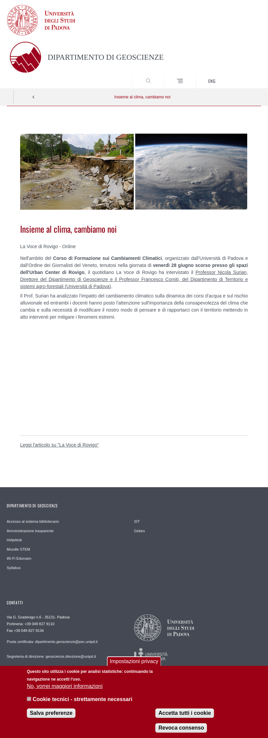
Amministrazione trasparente (30, 531)
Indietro (33, 97)
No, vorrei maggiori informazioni (65, 686)
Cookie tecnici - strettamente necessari (82, 699)
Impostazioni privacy (134, 661)
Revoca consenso (181, 728)
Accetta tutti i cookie (184, 713)
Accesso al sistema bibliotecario (33, 521)
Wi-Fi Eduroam (19, 558)
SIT (137, 521)
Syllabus (14, 568)
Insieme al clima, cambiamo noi (142, 97)
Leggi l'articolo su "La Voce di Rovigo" (59, 445)
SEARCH (243, 75)
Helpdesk (14, 540)
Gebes (139, 531)
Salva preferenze (51, 713)
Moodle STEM (18, 549)
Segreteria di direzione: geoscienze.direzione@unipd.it (51, 656)
